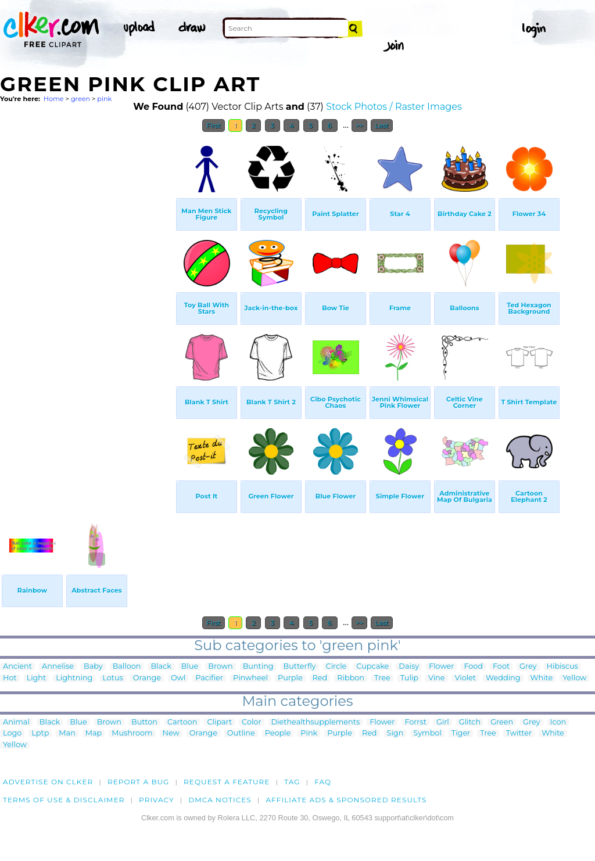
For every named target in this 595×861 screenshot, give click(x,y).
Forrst (415, 722)
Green (501, 722)
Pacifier (209, 678)
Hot (10, 678)
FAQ (322, 781)
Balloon (127, 666)
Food (473, 666)
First (213, 125)
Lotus (112, 678)
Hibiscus (562, 666)
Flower (441, 666)
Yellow (574, 678)
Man (67, 733)
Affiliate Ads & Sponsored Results (346, 799)
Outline (241, 733)
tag (292, 781)
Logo (12, 733)
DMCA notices (220, 799)
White (542, 678)
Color (251, 722)
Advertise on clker (48, 781)
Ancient (17, 666)
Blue (189, 666)
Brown (220, 666)
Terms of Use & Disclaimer (64, 799)
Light (36, 678)
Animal (16, 722)
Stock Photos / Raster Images (394, 106)
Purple (290, 678)
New (171, 733)
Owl (178, 678)
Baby (93, 666)
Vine (436, 678)
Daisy (409, 666)
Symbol (427, 733)
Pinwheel (250, 678)
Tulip (409, 678)
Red (320, 678)
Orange (147, 678)
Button (144, 722)
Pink (308, 733)
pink (104, 99)
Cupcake (372, 666)
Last (381, 125)
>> (359, 125)
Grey (527, 666)
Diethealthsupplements (315, 722)
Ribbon (350, 678)
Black (160, 666)
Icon (558, 722)
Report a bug (138, 781)
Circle (336, 666)
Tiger (460, 733)
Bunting (258, 666)
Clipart (219, 722)
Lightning (74, 678)
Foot (501, 666)
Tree (382, 678)
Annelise (58, 666)
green (80, 99)
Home (54, 99)
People (278, 733)
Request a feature (227, 781)
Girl (442, 722)
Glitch (470, 722)
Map (93, 733)
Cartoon (182, 722)
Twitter (519, 733)
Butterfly (300, 666)
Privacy (156, 799)
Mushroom (132, 733)
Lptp (40, 733)
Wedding (503, 678)
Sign (395, 733)
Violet (465, 678)
